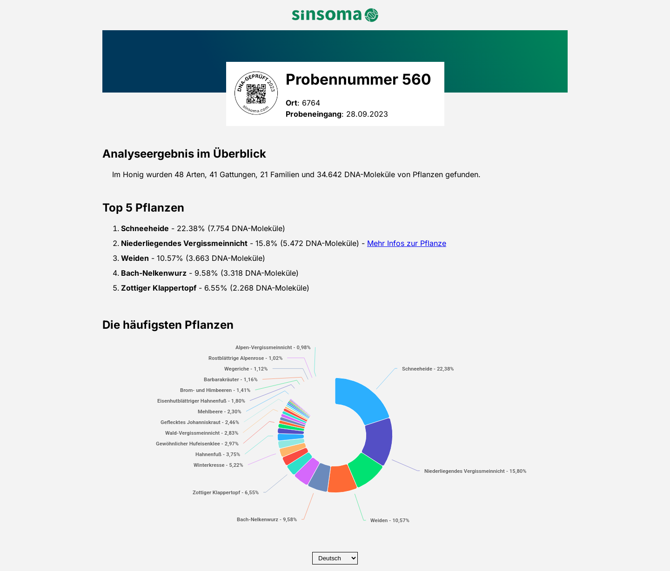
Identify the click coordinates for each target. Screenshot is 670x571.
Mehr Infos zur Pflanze (406, 243)
